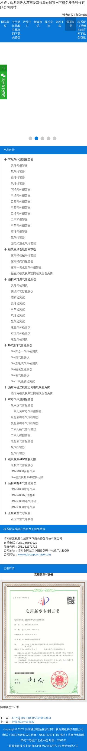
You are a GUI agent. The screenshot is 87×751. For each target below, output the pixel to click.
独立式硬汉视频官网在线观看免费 (32, 273)
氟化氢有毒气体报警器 (25, 423)
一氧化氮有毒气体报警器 (26, 411)
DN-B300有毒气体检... (25, 501)
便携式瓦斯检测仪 (22, 291)
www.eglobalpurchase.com (34, 554)
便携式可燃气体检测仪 (22, 279)
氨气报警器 (18, 453)
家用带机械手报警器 (23, 255)
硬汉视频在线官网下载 (22, 249)
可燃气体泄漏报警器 (20, 159)
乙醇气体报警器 (20, 201)
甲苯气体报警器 (20, 225)
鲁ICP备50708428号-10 (46, 746)
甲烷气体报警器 (20, 195)
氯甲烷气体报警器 (22, 405)
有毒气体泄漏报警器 (20, 399)
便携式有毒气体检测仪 (22, 483)
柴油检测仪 (18, 303)
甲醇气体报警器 (20, 207)
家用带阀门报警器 (22, 261)
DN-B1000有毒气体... (24, 489)
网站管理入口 (70, 746)
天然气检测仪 (19, 285)
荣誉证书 (71, 23)
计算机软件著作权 (23, 722)
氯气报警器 (18, 447)
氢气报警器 (18, 237)
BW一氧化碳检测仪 (23, 381)
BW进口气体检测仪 (20, 345)
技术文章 (49, 23)
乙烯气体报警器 (20, 213)
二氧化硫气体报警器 (23, 429)
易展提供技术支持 (20, 746)
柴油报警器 (18, 177)
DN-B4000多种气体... (24, 471)
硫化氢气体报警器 (22, 441)
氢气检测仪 (18, 321)
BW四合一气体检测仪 (24, 351)
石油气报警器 (19, 231)
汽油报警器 (18, 183)
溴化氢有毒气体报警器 (25, 417)
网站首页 (5, 23)
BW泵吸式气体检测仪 (24, 363)
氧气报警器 (18, 171)
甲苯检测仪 (18, 309)
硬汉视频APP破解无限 (22, 459)
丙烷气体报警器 (20, 189)
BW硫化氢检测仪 (21, 369)
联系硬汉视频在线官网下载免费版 (81, 29)
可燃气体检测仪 (20, 333)
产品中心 (27, 23)
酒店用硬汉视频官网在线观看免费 (29, 387)
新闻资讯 (38, 23)
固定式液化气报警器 (23, 243)
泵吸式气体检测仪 (22, 465)
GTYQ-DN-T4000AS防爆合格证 (31, 718)
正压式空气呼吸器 (19, 513)
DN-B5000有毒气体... (24, 507)
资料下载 (60, 23)
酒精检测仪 (18, 297)
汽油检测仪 (18, 315)
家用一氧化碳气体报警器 (26, 267)
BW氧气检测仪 (20, 375)
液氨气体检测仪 (20, 327)
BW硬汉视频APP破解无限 (27, 477)
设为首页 (68, 14)
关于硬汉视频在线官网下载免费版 (16, 29)
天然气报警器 (19, 165)
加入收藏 (81, 14)
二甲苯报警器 (19, 219)
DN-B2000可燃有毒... (24, 495)
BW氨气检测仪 (20, 357)
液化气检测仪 (19, 339)
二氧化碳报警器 (20, 435)
